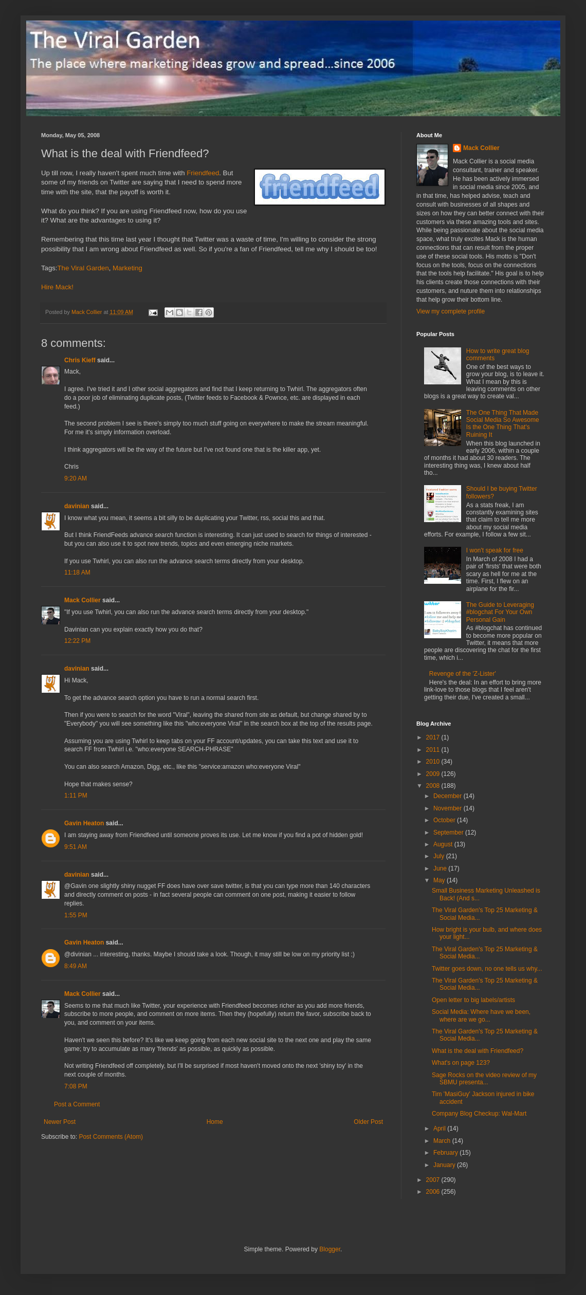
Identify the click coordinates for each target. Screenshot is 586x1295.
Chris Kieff (80, 360)
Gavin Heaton (84, 823)
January (445, 1165)
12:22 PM (77, 640)
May (440, 880)
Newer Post (60, 1121)
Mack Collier (82, 600)
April (440, 1128)
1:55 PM (75, 915)
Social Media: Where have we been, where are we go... (481, 1015)
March (442, 1140)
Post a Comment (77, 1104)
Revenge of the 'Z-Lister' (462, 673)
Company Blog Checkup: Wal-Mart (479, 1113)
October (445, 820)
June (440, 868)
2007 (434, 1179)
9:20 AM (75, 478)
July (439, 856)
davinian (76, 506)
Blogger (329, 1249)
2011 (434, 749)
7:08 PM (75, 1086)
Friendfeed (203, 173)
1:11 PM (75, 795)
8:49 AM (75, 966)
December (448, 796)
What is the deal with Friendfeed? (477, 1050)
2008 (434, 785)
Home (215, 1121)
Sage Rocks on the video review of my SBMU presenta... (484, 1078)
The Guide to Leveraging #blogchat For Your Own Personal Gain (500, 612)
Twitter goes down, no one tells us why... (487, 968)
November (448, 808)
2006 (434, 1191)
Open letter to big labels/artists (473, 1000)
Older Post (368, 1121)
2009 (434, 774)
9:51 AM (75, 846)
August (443, 844)
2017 (434, 737)
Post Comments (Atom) (111, 1136)
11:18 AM (77, 572)
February (446, 1152)
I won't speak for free (494, 550)
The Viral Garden (83, 268)
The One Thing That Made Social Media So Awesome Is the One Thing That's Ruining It (502, 423)
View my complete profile (450, 311)
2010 (434, 761)
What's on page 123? (461, 1062)
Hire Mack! (57, 287)
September (449, 832)
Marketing (127, 268)
